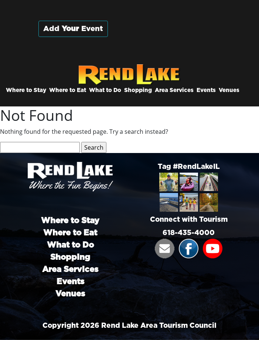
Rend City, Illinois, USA (186, 36)
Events (206, 90)
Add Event (73, 29)
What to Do (105, 90)
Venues (229, 90)
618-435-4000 (189, 233)
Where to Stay (26, 90)
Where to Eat (67, 90)
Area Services (174, 90)
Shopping (138, 90)
